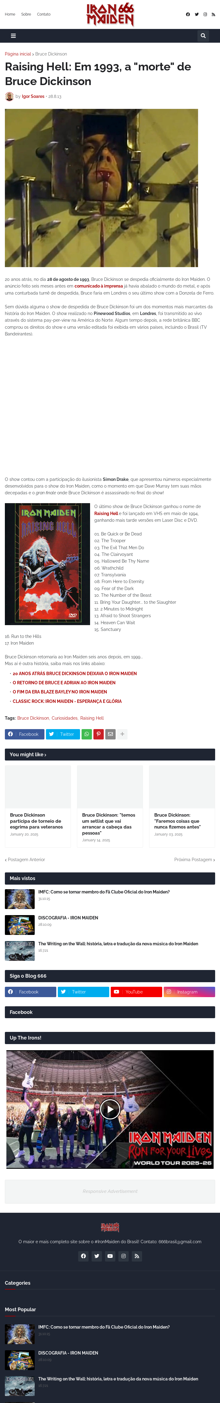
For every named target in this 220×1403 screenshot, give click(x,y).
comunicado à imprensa (99, 286)
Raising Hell (106, 513)
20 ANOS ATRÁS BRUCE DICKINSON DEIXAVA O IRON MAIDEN (75, 673)
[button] (13, 36)
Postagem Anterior (26, 859)
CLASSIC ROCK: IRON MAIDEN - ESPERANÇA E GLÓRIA (67, 701)
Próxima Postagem (193, 859)
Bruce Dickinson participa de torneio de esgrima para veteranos (36, 821)
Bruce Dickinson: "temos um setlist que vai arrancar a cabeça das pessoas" (108, 824)
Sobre (26, 14)
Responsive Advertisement (110, 1191)
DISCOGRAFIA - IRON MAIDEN (68, 917)
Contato (44, 14)
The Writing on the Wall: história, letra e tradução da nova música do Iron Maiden (118, 943)
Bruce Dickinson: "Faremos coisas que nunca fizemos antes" (177, 821)
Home (10, 14)
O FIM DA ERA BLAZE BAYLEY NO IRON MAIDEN (60, 691)
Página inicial (18, 54)
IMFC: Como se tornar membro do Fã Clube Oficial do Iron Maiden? (104, 891)
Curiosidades (65, 718)
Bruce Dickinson (51, 54)
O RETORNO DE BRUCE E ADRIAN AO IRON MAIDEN (64, 682)
